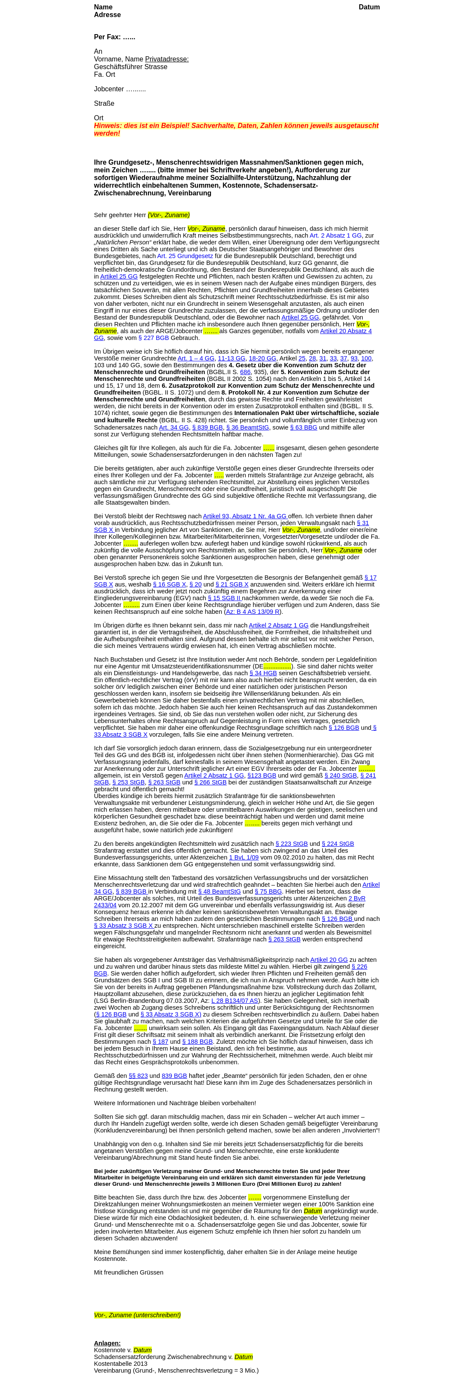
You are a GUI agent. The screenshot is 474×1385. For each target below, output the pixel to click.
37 (343, 358)
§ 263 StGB (164, 782)
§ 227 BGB (154, 337)
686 (245, 372)
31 (322, 358)
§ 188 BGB (197, 1041)
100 (366, 358)
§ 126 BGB (344, 727)
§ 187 (160, 1041)
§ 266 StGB (210, 782)
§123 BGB (262, 775)
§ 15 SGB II (225, 598)
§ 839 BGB (207, 427)
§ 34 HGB (263, 673)
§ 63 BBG (304, 427)
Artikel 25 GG (119, 276)
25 (301, 358)
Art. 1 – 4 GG (196, 358)
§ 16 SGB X (169, 584)
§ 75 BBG (268, 891)
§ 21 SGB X (232, 584)
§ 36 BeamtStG (247, 427)
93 (354, 358)
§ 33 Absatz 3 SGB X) (171, 1014)
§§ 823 (138, 1075)
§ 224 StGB (338, 843)
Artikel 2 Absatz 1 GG (279, 625)
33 (333, 358)
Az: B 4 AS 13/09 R (252, 611)
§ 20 (196, 584)
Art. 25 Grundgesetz (185, 256)
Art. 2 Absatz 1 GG (335, 235)
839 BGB (174, 1075)
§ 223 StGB (292, 843)
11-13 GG (231, 358)
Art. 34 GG (174, 427)
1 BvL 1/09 (244, 857)
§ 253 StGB (129, 782)
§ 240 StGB (340, 775)
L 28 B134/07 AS (234, 1000)
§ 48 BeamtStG (219, 891)
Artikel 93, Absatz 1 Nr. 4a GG (245, 516)
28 (312, 358)
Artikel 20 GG (329, 959)
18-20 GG (262, 358)
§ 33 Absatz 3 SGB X (124, 925)
